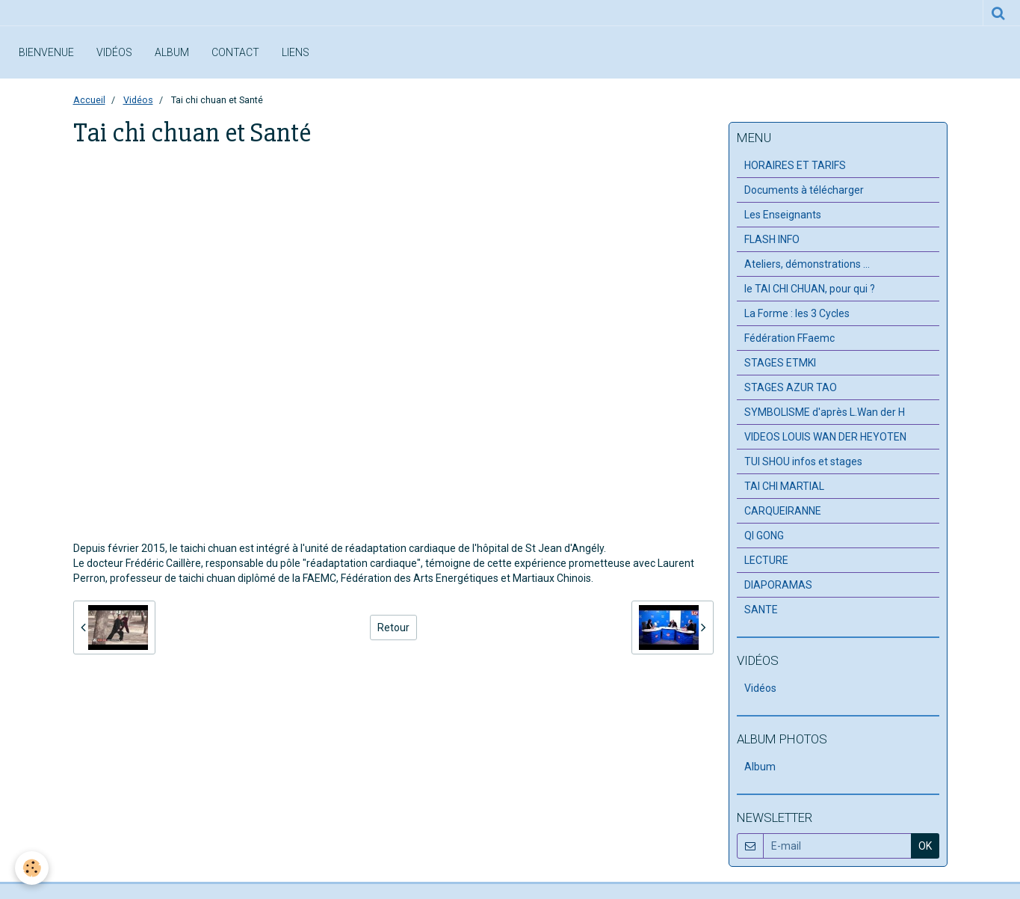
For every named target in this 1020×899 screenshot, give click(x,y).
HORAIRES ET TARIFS (795, 165)
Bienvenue (46, 52)
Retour (393, 627)
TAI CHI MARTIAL (784, 486)
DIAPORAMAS (778, 585)
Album (172, 52)
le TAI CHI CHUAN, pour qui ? (809, 289)
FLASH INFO (772, 239)
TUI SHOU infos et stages (803, 461)
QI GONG (764, 535)
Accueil (89, 99)
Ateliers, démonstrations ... (807, 264)
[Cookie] (32, 868)
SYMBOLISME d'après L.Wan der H (824, 412)
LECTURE (766, 560)
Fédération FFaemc (789, 338)
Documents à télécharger (804, 190)
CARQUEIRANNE (782, 511)
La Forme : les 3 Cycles (797, 313)
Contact (235, 52)
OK (925, 846)
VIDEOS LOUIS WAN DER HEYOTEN (825, 437)
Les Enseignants (782, 215)
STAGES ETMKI (780, 363)
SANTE (761, 610)
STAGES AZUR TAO (790, 387)
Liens (295, 52)
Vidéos (114, 52)
